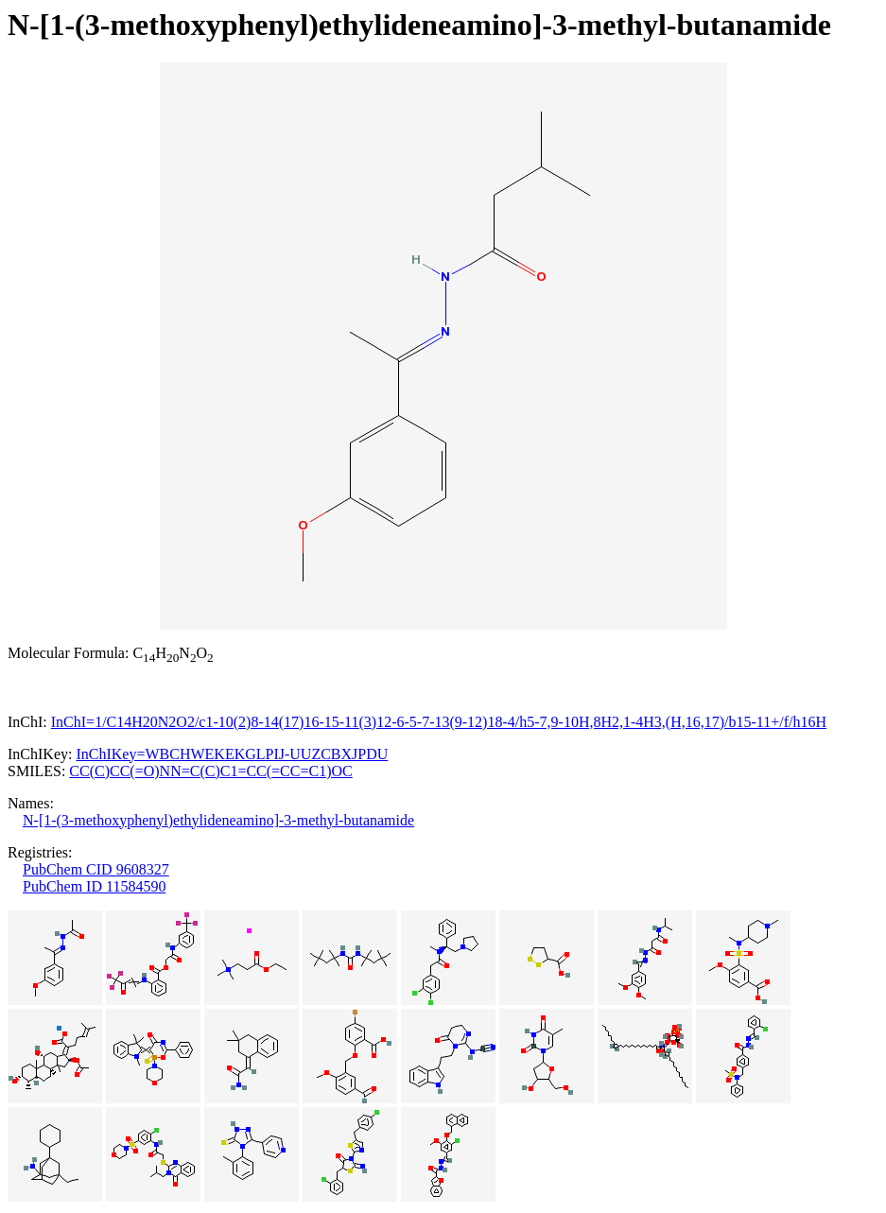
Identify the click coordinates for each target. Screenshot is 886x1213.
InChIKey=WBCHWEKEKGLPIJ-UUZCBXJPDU (232, 754)
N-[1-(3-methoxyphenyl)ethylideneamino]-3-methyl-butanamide (218, 820)
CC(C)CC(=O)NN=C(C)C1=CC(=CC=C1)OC (210, 771)
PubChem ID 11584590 (94, 886)
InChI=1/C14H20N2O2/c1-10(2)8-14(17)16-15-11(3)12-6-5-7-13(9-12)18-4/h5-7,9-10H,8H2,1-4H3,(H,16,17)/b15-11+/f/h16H (438, 722)
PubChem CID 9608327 (96, 869)
